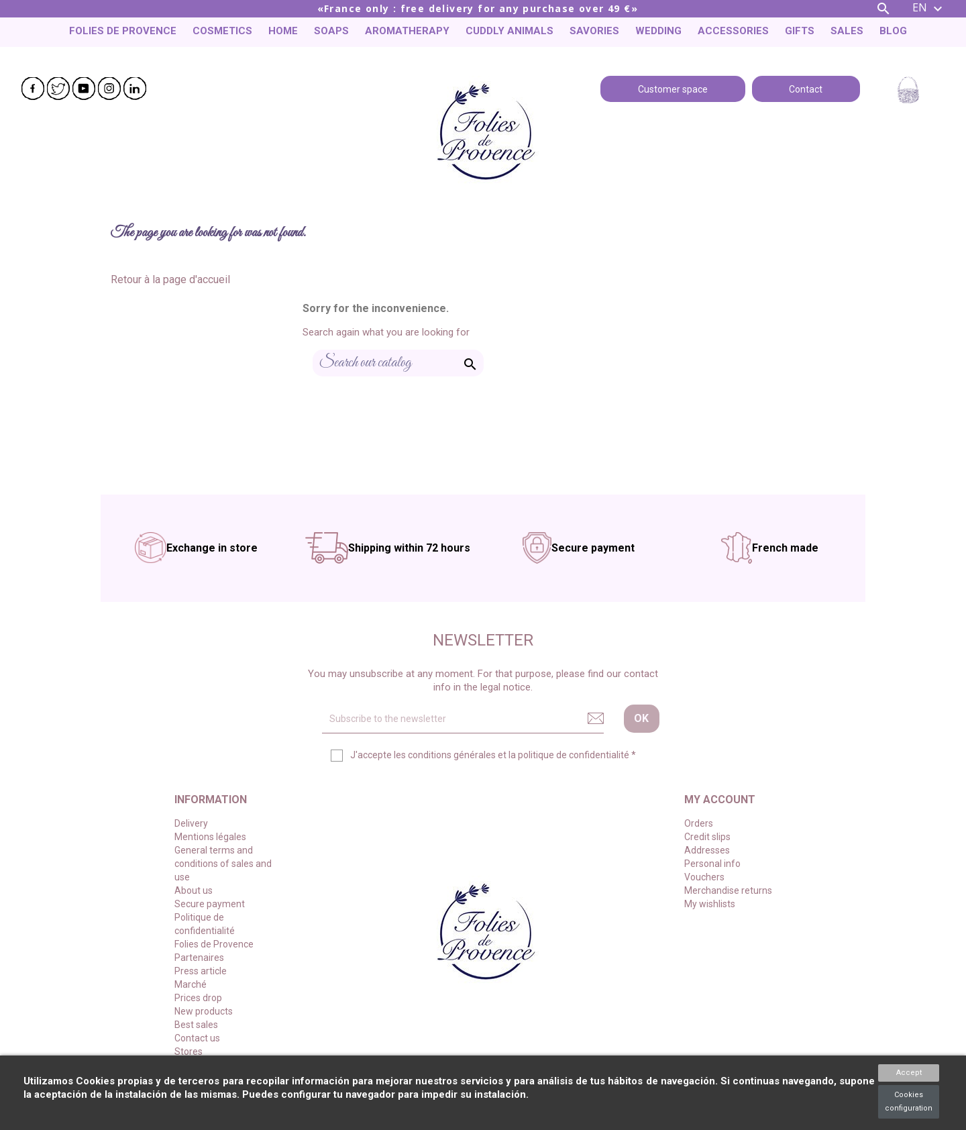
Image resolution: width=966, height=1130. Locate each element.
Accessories (733, 31)
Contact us (197, 1038)
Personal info (712, 863)
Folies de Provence (122, 31)
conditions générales (452, 755)
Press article (200, 971)
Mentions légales (210, 836)
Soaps (331, 31)
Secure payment (209, 903)
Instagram (109, 88)
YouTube (83, 88)
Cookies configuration (908, 1101)
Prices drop (198, 997)
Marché (190, 984)
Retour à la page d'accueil (170, 279)
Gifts (799, 31)
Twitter (58, 88)
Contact (805, 88)
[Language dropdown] (929, 9)
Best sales (196, 1024)
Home (283, 31)
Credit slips (707, 836)
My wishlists (709, 903)
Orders (698, 823)
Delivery (191, 823)
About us (193, 890)
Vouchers (704, 877)
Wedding (658, 31)
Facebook (32, 88)
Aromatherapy (407, 31)
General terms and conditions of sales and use (223, 863)
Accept (909, 1072)
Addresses (707, 850)
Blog (893, 31)
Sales (846, 31)
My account (719, 799)
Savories (594, 31)
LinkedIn (134, 88)
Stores (188, 1051)
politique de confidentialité (573, 755)
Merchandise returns (728, 890)
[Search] (398, 363)
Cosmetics (222, 31)
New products (203, 1011)
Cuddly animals (509, 31)
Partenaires (199, 957)
